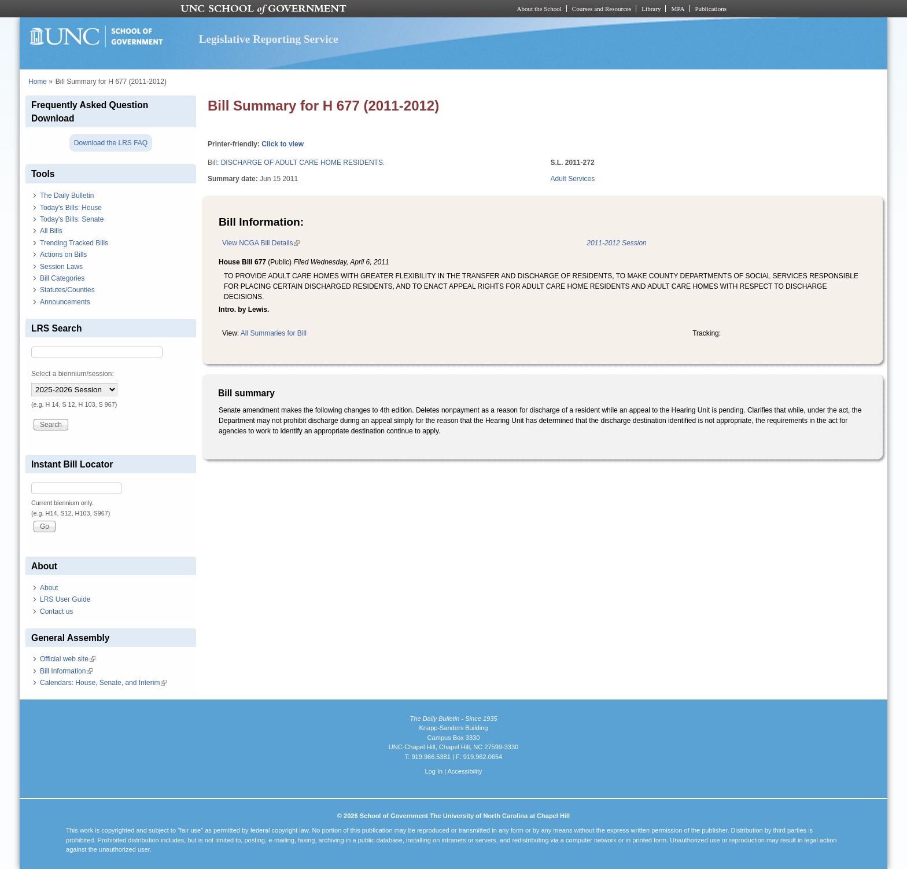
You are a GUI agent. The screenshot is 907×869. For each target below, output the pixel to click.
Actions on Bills (63, 255)
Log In (434, 771)
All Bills (51, 231)
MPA (677, 8)
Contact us (56, 611)
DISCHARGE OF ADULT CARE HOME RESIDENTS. (303, 163)
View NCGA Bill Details (261, 243)
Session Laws (61, 267)
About (49, 588)
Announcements (65, 302)
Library (651, 8)
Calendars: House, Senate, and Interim (103, 683)
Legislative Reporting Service (268, 39)
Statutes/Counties (67, 290)
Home (37, 82)
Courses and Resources (601, 8)
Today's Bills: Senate (72, 219)
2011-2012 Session (616, 243)
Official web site (67, 659)
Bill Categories (62, 278)
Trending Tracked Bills (74, 243)
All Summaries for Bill (274, 333)
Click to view (282, 144)
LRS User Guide (65, 599)
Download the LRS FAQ (111, 143)
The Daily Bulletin (67, 196)
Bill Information (66, 671)
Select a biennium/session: (72, 374)
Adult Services (573, 179)
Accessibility (464, 771)
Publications (711, 8)
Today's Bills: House (71, 208)
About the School (539, 8)
